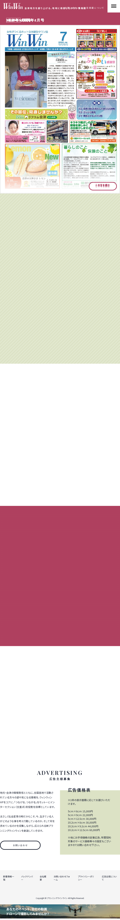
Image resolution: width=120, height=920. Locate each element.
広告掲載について (93, 7)
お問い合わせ (72, 7)
